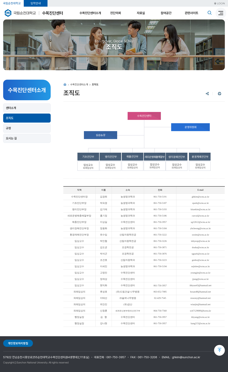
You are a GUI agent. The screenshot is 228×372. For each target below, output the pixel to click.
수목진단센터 (52, 13)
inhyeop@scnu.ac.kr (200, 241)
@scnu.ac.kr (203, 196)
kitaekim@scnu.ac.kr (200, 209)
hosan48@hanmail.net (200, 291)
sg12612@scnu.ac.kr (200, 222)
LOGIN (219, 3)
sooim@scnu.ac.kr (200, 234)
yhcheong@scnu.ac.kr (200, 228)
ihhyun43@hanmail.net (200, 285)
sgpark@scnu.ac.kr (200, 253)
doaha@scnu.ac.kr (200, 247)
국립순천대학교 (12, 3)
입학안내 (36, 3)
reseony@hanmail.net (200, 298)
